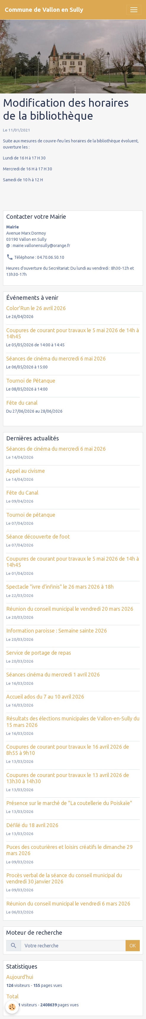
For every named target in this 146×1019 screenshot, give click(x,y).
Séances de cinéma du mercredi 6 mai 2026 (56, 358)
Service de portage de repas (38, 653)
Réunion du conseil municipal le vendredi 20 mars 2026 (69, 609)
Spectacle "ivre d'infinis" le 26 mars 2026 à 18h (60, 587)
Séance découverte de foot (38, 536)
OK (132, 945)
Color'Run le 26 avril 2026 (36, 308)
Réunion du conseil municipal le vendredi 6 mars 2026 (68, 903)
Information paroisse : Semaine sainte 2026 (56, 630)
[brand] (44, 9)
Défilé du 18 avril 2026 (32, 825)
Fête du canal (21, 403)
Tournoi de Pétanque (30, 380)
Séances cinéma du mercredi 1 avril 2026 (53, 674)
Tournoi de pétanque (30, 515)
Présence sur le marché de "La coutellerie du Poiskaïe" (69, 803)
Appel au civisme (25, 471)
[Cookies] (12, 1007)
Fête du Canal (22, 492)
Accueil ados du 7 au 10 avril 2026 (45, 696)
